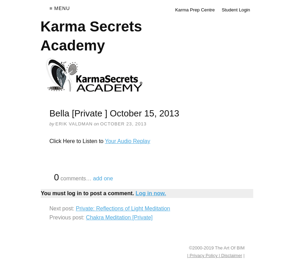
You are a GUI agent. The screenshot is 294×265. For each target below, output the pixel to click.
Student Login (236, 9)
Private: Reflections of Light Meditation (123, 208)
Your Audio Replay (127, 141)
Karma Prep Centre (195, 9)
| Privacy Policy (203, 255)
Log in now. (150, 193)
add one (103, 178)
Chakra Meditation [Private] (119, 217)
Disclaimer (231, 255)
